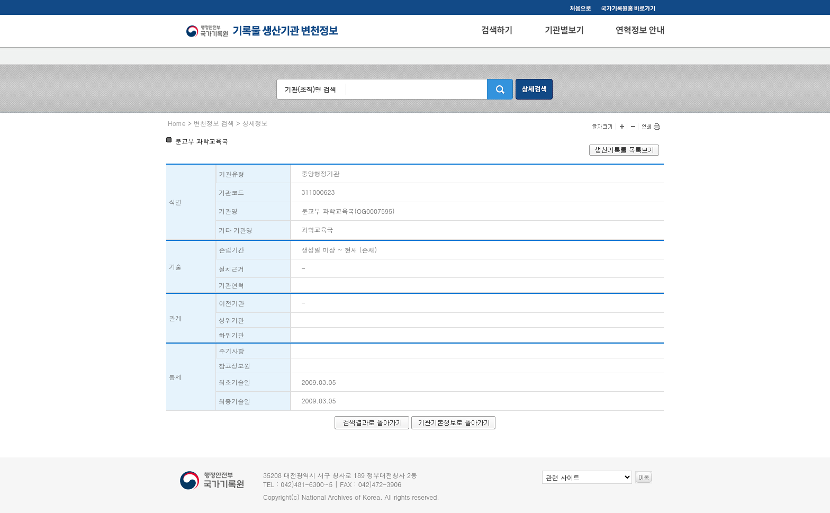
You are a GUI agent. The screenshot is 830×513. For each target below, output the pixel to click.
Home (177, 123)
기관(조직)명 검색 (310, 89)
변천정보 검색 (214, 123)
